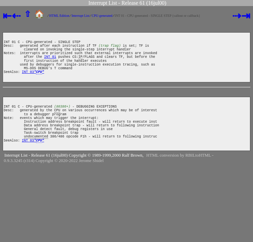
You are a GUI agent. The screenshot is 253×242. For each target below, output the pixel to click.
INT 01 (50, 62)
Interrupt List (80, 15)
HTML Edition (59, 15)
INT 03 (33, 81)
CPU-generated (102, 15)
